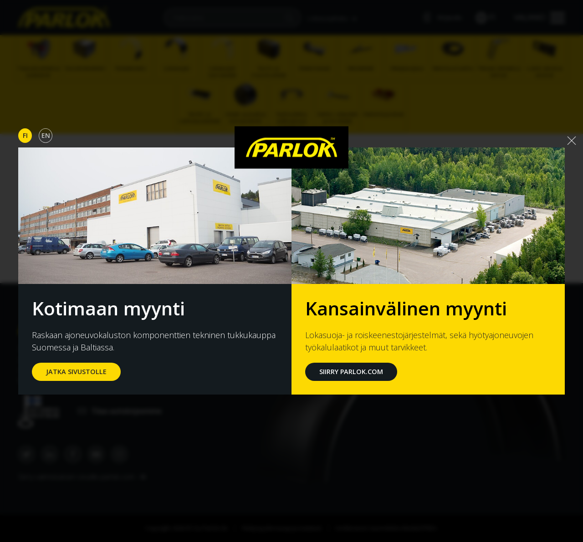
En (45, 135)
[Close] (571, 140)
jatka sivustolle (76, 371)
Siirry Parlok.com (351, 371)
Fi (25, 135)
